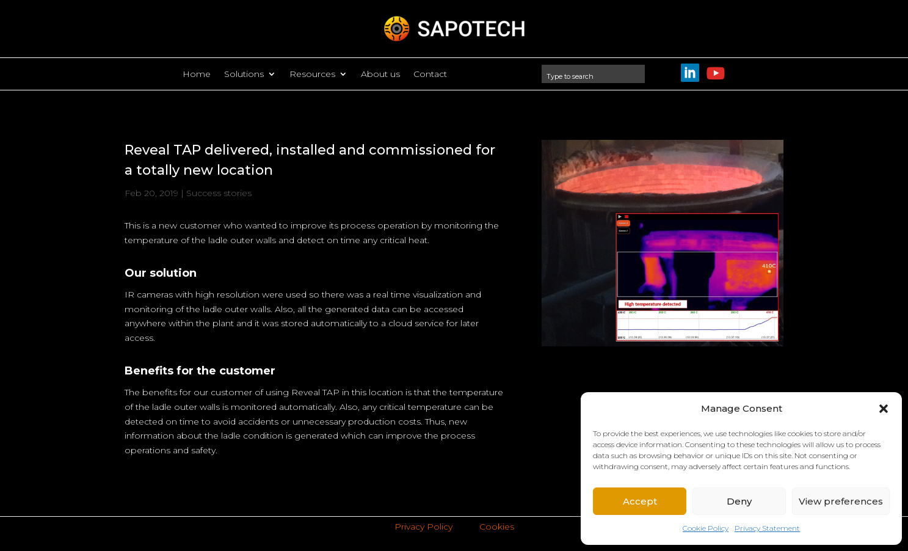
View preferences (841, 501)
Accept (640, 501)
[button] (883, 409)
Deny (739, 501)
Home (197, 74)
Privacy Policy (423, 526)
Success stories (219, 193)
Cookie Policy (705, 528)
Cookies (496, 526)
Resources (312, 74)
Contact (430, 74)
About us (380, 74)
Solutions (244, 74)
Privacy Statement (767, 528)
